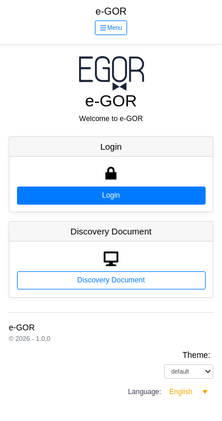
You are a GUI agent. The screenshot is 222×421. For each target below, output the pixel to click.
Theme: (196, 355)
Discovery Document (111, 280)
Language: (144, 392)
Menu (111, 28)
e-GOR (111, 11)
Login (111, 195)
